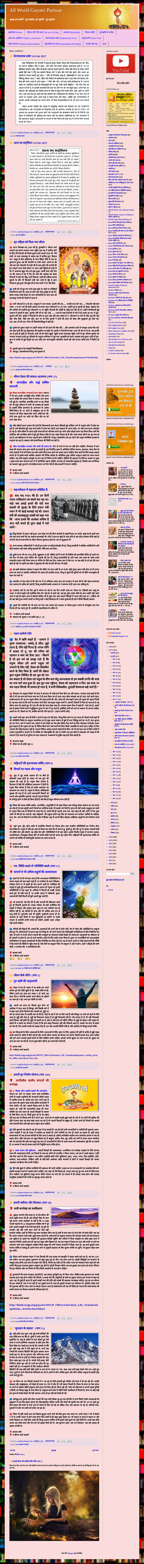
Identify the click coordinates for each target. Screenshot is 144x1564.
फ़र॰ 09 (115, 686)
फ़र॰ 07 (115, 679)
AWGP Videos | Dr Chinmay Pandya (121, 210)
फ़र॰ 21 (115, 775)
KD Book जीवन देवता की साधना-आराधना (27, 483)
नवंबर (113, 829)
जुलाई (113, 816)
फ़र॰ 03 (115, 666)
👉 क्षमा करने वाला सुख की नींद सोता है (125, 594)
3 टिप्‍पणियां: (48, 366)
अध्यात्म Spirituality (71, 32)
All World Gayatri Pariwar (35, 10)
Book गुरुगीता (112, 249)
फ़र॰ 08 (115, 683)
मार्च (112, 803)
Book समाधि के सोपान (115, 274)
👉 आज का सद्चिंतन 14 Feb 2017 (28, 142)
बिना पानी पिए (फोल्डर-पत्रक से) (118, 180)
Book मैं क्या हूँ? (113, 260)
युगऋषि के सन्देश (107, 32)
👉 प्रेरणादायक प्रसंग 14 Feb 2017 (27, 56)
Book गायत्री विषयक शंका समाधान (119, 246)
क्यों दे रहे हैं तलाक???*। (125, 577)
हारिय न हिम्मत (112, 207)
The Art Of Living (114, 342)
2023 (111, 854)
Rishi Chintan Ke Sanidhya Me (119, 331)
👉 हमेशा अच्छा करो (124, 560)
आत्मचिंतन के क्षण (113, 146)
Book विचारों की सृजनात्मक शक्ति (118, 222)
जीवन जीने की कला (114, 163)
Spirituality (112, 336)
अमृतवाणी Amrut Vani (91, 38)
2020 (111, 843)
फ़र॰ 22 (115, 778)
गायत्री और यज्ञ (92, 44)
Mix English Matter (115, 325)
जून (112, 813)
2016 (111, 647)
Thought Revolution (115, 345)
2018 (111, 837)
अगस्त (113, 819)
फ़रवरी (113, 656)
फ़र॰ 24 (115, 785)
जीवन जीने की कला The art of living (43, 32)
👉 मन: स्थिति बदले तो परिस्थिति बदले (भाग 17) (34, 866)
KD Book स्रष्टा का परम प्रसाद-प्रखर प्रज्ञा (120, 318)
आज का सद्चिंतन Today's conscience (24, 38)
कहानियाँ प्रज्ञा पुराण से (115, 157)
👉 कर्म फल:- (122, 484)
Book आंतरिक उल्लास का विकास (118, 235)
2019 (111, 840)
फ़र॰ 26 (115, 792)
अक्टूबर (113, 826)
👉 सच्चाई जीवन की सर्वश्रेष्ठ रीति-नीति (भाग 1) (25, 1461)
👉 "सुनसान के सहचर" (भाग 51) (27, 1328)
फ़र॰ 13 (115, 699)
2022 (111, 850)
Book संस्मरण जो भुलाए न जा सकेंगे (31, 627)
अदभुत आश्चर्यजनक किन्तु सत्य (23, 370)
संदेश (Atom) (20, 1454)
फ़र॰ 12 (115, 696)
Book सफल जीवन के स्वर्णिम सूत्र (118, 268)
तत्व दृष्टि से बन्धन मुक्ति (115, 166)
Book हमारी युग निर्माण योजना (23, 1196)
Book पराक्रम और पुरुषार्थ (116, 257)
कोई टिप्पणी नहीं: (50, 132)
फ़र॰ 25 (115, 788)
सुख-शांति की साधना (114, 201)
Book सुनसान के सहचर (22, 1444)
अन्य (104, 44)
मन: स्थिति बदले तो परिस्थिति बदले (118, 190)
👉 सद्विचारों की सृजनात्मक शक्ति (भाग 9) (31, 763)
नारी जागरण (112, 171)
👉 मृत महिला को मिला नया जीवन (27, 242)
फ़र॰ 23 (115, 782)
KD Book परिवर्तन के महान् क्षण (118, 298)
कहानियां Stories (15, 32)
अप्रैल (112, 806)
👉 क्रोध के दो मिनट (124, 527)
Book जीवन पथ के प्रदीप (22, 756)
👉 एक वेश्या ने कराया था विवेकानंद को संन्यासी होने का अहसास (126, 544)
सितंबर (113, 823)
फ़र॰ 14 (115, 752)
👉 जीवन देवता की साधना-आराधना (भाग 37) (33, 376)
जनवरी (113, 653)
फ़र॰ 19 (115, 768)
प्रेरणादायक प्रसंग (20, 136)
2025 (111, 860)
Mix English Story (114, 328)
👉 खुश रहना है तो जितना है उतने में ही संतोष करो (126, 512)
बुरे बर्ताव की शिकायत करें (115, 880)
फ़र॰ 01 (115, 659)
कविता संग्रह (112, 152)
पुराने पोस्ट (95, 1450)
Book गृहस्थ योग (113, 252)
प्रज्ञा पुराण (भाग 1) (114, 174)
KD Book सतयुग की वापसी (117, 315)
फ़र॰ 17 (115, 762)
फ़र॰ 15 (115, 755)
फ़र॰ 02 (115, 663)
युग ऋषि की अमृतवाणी (21, 1068)
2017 (111, 650)
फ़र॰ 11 (115, 693)
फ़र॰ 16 (115, 758)
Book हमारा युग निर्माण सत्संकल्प (118, 280)
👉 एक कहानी (122, 468)
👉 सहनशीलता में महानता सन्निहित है (28, 489)
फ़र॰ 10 (115, 689)
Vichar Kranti (116, 633)
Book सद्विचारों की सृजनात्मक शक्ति (25, 859)
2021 (111, 847)
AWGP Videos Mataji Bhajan (118, 219)
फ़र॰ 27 (115, 795)
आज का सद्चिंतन (20, 235)
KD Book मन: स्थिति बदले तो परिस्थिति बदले (27, 968)
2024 (111, 857)
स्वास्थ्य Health (113, 204)
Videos (110, 348)
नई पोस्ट (12, 1450)
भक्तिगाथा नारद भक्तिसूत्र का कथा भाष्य (120, 183)
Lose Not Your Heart (115, 322)
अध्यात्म (110, 138)
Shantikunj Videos (114, 334)
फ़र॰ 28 (115, 798)
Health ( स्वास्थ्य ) (114, 290)
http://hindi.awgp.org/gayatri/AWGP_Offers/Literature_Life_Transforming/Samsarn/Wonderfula (53, 357)
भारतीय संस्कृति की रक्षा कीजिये (118, 187)
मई (112, 809)
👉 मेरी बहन (122, 610)
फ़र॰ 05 (115, 673)
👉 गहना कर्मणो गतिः (20, 633)
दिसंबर (113, 833)
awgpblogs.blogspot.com (119, 636)
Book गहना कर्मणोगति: (115, 243)
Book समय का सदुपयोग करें (117, 271)
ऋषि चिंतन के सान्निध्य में (115, 149)
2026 (111, 864)
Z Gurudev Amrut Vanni (117, 353)
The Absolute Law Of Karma (118, 339)
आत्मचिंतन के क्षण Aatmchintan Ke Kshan (62, 44)
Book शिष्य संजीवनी (114, 225)
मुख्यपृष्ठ (53, 1450)
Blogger (71, 1553)
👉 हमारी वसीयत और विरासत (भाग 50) (30, 1202)
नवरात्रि (110, 168)
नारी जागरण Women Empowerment (24, 44)
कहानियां (17, 627)
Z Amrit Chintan (114, 350)
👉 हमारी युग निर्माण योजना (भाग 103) (29, 1074)
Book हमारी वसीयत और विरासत (24, 1321)
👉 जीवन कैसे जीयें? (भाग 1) (24, 975)
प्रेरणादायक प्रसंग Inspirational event (61, 38)
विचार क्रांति (90, 32)
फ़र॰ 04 (115, 669)
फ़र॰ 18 (115, 765)
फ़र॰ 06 (115, 676)
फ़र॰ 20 (115, 772)
